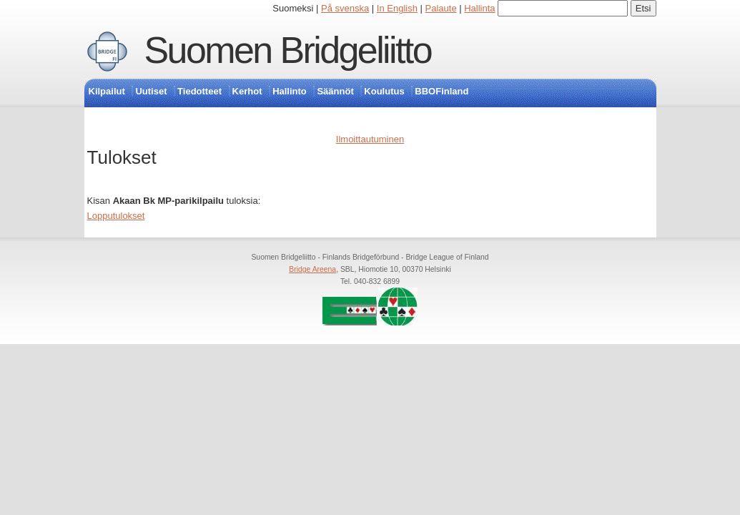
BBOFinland (441, 91)
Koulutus (384, 91)
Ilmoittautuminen (370, 139)
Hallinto (289, 91)
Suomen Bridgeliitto (288, 50)
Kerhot (247, 91)
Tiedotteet (199, 91)
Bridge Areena (312, 269)
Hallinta (479, 8)
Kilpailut (107, 91)
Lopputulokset (116, 215)
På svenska (345, 8)
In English (397, 8)
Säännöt (335, 91)
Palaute (441, 8)
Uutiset (151, 91)
